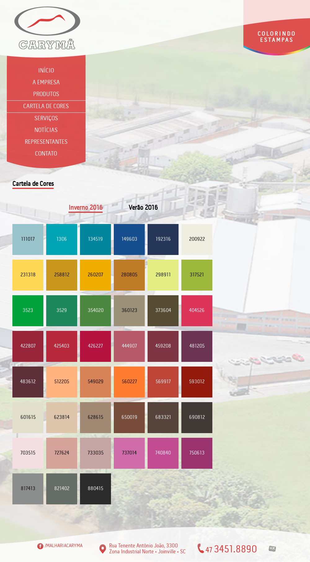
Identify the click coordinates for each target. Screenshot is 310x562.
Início (46, 71)
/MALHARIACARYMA (63, 545)
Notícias (46, 130)
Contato (46, 154)
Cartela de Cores (46, 106)
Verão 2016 (143, 208)
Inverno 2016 (86, 208)
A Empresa (46, 82)
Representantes (46, 142)
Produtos (46, 94)
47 (231, 548)
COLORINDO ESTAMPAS (277, 37)
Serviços (46, 118)
